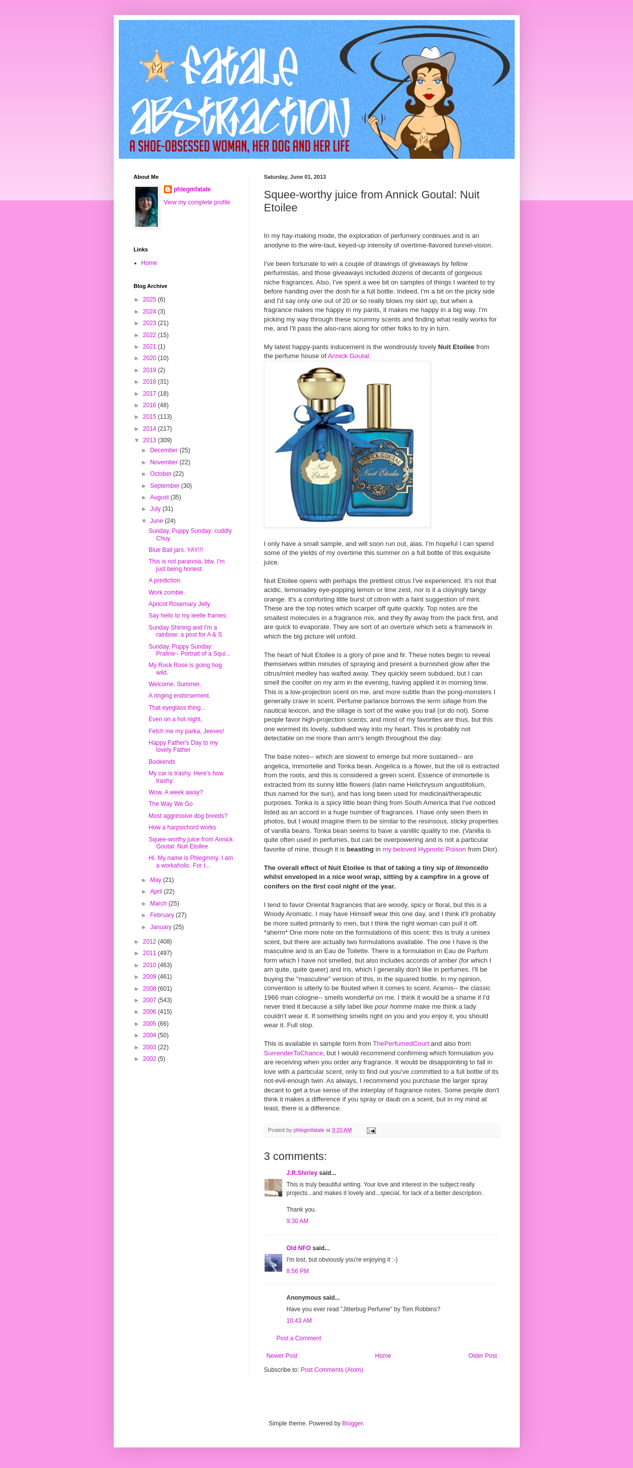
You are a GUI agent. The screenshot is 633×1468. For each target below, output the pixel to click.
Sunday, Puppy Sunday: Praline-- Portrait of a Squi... (189, 650)
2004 (150, 1035)
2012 (150, 941)
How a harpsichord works (182, 827)
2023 (150, 323)
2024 (150, 311)
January (161, 927)
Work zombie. (166, 592)
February (162, 915)
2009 (150, 976)
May (156, 880)
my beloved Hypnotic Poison (424, 849)
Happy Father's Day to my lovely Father (183, 746)
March (159, 903)
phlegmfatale (192, 189)
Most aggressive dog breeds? (187, 815)
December (164, 450)
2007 (150, 1000)
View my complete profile (197, 202)
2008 (150, 988)
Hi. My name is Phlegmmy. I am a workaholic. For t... (190, 861)
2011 (150, 953)
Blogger (352, 1423)
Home (383, 1355)
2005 (150, 1023)
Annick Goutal (348, 356)
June (157, 520)
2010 (150, 965)
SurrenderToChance (293, 1053)
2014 (150, 428)
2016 (150, 405)
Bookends (161, 761)
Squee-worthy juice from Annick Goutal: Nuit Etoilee (190, 843)
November (164, 462)
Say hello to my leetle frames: (187, 615)
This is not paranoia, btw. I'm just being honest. (186, 565)
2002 (150, 1058)
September (165, 485)
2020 (150, 358)
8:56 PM (298, 1271)
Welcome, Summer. (174, 684)
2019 (150, 370)
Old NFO (299, 1248)
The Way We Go (170, 803)
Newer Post (282, 1355)
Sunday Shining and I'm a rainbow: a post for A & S (185, 631)
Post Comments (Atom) (332, 1369)
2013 (150, 440)
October (161, 473)
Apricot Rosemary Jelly (179, 604)
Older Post (483, 1355)
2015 (150, 416)
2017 (150, 393)
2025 (150, 299)
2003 (150, 1047)
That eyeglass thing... (176, 707)
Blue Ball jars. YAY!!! (175, 549)
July (156, 508)
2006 (150, 1011)
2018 (150, 381)
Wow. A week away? (175, 792)
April (156, 891)
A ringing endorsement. (179, 695)
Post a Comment (299, 1338)
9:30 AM (298, 1221)
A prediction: (164, 580)
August (160, 497)
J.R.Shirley (302, 1173)
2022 (150, 335)
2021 (150, 346)
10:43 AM (299, 1320)
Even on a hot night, (175, 719)
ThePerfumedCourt (401, 1043)
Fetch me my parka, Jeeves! (186, 731)
